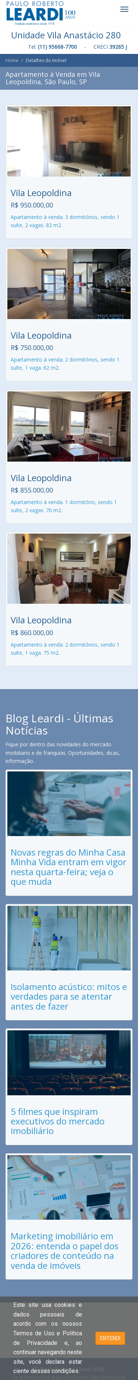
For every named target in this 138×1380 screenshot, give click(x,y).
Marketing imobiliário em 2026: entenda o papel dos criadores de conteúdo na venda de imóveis (64, 1250)
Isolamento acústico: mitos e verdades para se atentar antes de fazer (69, 996)
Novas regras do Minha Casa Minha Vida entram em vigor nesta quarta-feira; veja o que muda (69, 866)
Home (12, 60)
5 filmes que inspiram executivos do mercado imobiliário (58, 1121)
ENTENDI (110, 1338)
